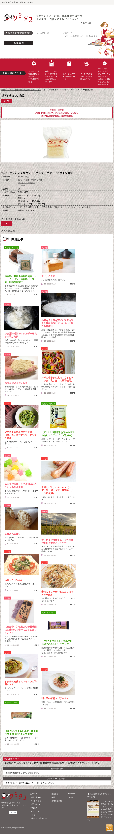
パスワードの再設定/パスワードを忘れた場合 (80, 36)
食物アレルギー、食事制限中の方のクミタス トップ (21, 90)
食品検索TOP (35, 797)
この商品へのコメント (71, 167)
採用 (53, 797)
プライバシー (35, 811)
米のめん (21, 185)
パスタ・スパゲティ (26, 183)
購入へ (43, 167)
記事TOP (33, 794)
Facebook (72, 794)
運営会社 (55, 794)
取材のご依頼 (57, 801)
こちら (58, 113)
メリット (90, 763)
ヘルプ (33, 815)
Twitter (71, 797)
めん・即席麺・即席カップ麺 (30, 180)
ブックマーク (57, 167)
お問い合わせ (35, 804)
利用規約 (33, 808)
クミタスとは (86, 23)
